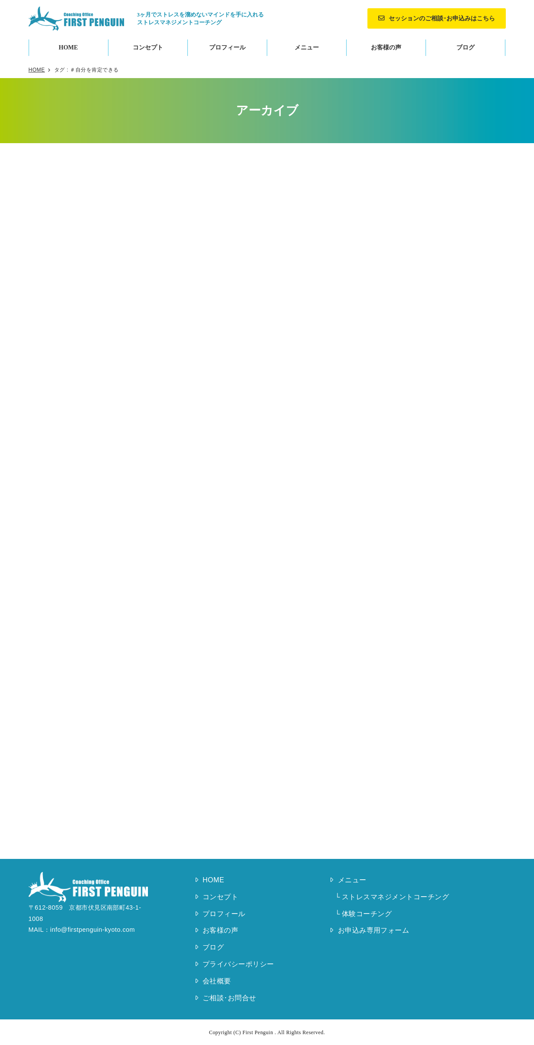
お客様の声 (386, 47)
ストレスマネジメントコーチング (395, 897)
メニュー (307, 47)
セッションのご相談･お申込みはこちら (442, 18)
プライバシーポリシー (238, 964)
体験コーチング (367, 913)
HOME (68, 47)
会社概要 (217, 981)
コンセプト (148, 47)
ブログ (465, 47)
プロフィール (227, 47)
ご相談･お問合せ (229, 998)
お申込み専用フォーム (374, 930)
